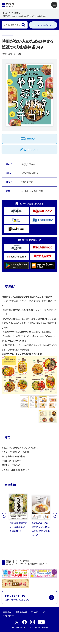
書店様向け (8, 612)
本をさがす (15, 12)
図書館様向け (21, 612)
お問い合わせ (8, 615)
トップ (5, 12)
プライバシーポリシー (39, 612)
